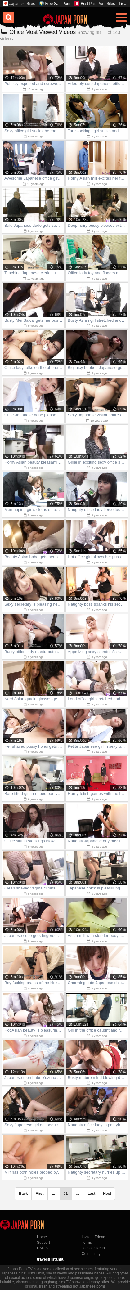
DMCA (42, 1248)
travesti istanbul (51, 1259)
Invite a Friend (93, 1237)
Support (43, 1242)
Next (107, 1193)
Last (92, 1193)
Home (42, 1237)
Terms (87, 1242)
